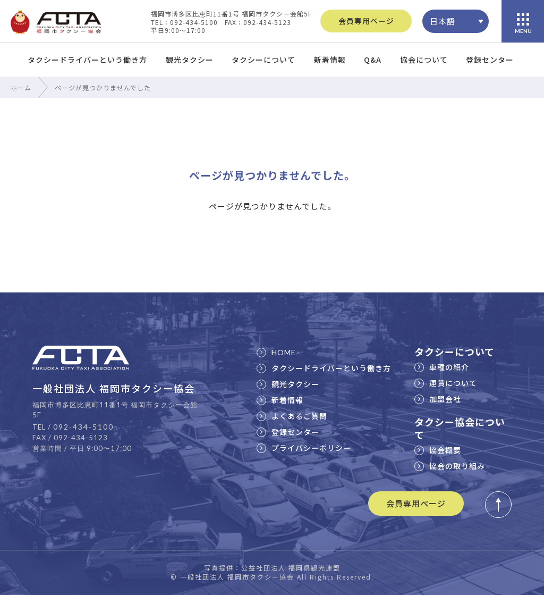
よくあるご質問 (292, 415)
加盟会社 (437, 398)
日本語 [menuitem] (442, 21)
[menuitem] (455, 21)
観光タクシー (190, 59)
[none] (455, 21)
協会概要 (437, 450)
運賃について (445, 383)
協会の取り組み (449, 465)
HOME (276, 352)
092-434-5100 (83, 426)
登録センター (490, 59)
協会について (424, 59)
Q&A (372, 59)
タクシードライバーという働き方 (87, 59)
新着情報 (330, 59)
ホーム (21, 87)
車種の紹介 (441, 367)
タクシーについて (263, 59)
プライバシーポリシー (304, 447)
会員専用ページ (366, 20)
